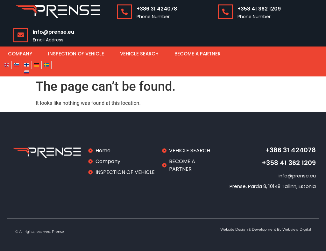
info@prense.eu (53, 32)
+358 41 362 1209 (259, 8)
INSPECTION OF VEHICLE (76, 53)
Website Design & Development (248, 229)
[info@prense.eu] (20, 35)
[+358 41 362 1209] (225, 11)
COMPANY (20, 53)
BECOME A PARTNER (197, 53)
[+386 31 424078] (124, 11)
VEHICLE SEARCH (139, 53)
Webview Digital (296, 229)
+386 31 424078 (157, 8)
